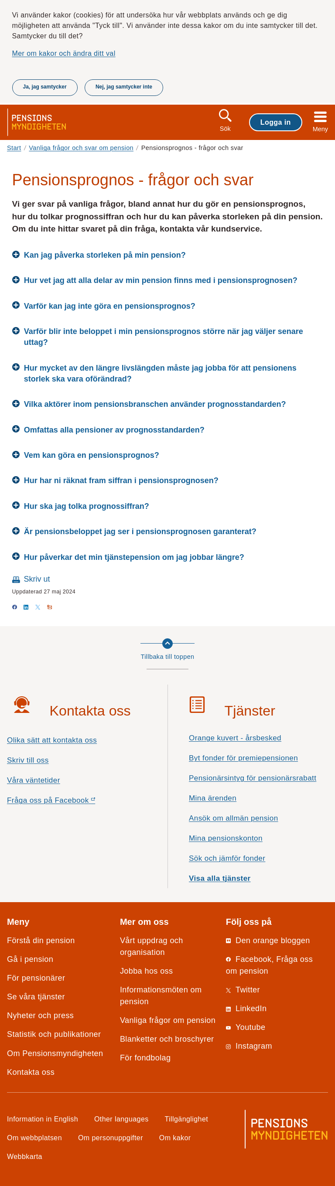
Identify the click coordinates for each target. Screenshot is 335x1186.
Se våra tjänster (36, 996)
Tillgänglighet (187, 1119)
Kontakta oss (31, 1072)
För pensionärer (36, 978)
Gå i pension (30, 959)
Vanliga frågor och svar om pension (81, 147)
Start (14, 147)
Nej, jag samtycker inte (124, 87)
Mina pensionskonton (226, 838)
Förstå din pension (41, 940)
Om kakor (175, 1138)
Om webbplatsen (34, 1138)
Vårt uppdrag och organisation (151, 946)
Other (121, 1119)
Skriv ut (37, 579)
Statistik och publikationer (54, 1034)
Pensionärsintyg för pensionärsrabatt (252, 778)
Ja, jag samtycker (45, 87)
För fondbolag (145, 1057)
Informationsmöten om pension (161, 995)
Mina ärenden (212, 798)
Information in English (42, 1119)
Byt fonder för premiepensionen (243, 758)
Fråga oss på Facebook (66, 802)
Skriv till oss (28, 760)
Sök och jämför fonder (227, 858)
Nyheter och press (40, 1015)
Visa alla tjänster (220, 878)
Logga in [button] (275, 122)
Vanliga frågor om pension (167, 1020)
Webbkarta (24, 1156)
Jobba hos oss (146, 971)
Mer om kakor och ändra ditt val (64, 53)
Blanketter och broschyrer (167, 1039)
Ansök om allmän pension (233, 818)
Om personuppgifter (110, 1138)
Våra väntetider (33, 780)
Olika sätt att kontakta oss (52, 740)
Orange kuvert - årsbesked (235, 738)
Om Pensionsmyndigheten (55, 1053)
